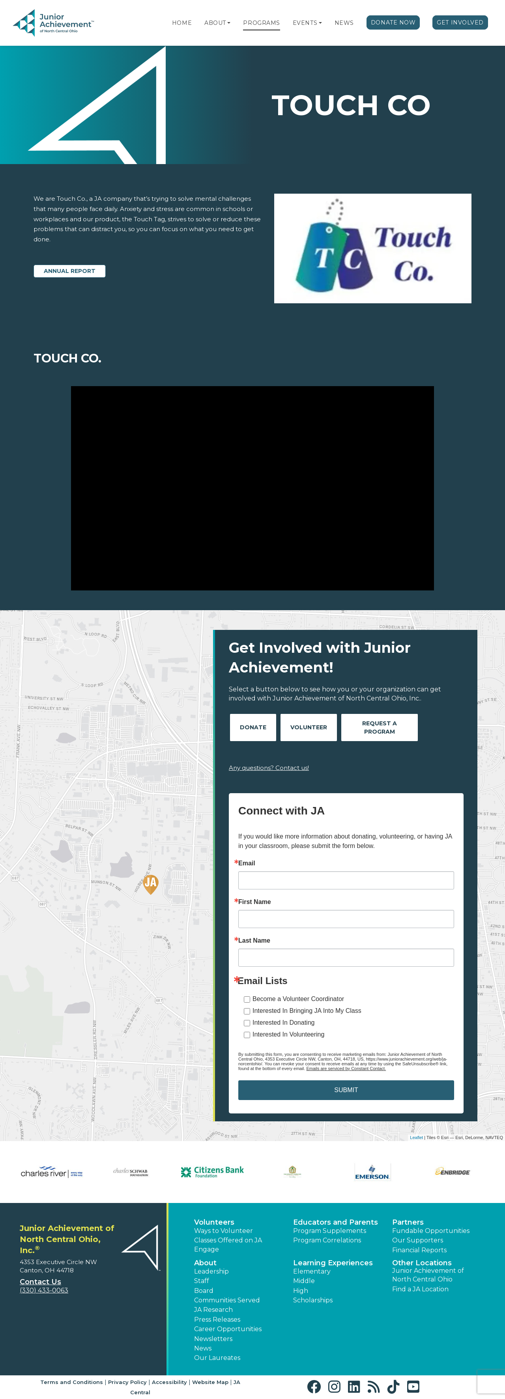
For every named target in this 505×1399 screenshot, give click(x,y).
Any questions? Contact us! (269, 767)
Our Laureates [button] (217, 1358)
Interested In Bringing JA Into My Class (306, 1010)
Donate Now (393, 22)
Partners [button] (408, 1222)
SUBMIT (346, 1090)
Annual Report (69, 271)
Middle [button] (304, 1281)
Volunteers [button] (214, 1222)
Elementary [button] (312, 1271)
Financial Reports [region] (419, 1250)
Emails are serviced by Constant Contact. (346, 1068)
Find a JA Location (420, 1289)
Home (182, 22)
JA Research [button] (213, 1309)
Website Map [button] (210, 1382)
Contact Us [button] (40, 1281)
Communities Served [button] (227, 1300)
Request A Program (379, 727)
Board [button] (203, 1290)
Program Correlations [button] (327, 1240)
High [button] (300, 1290)
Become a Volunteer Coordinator (298, 999)
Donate (253, 727)
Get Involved (460, 22)
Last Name (254, 941)
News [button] (202, 1348)
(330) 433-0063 (44, 1290)
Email (246, 863)
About (215, 22)
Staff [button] (201, 1281)
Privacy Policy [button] (127, 1382)
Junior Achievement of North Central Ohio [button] (428, 1275)
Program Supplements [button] (329, 1231)
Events (305, 22)
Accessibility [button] (169, 1382)
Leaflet (416, 1137)
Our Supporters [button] (417, 1240)
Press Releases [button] (217, 1319)
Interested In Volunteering (288, 1034)
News (344, 22)
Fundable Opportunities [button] (430, 1231)
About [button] (205, 1262)
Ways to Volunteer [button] (223, 1231)
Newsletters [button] (213, 1339)
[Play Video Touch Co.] (252, 488)
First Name (254, 902)
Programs (261, 22)
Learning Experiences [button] (333, 1262)
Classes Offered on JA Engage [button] (228, 1244)
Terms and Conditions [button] (71, 1382)
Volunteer (308, 727)
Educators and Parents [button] (335, 1222)
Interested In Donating (283, 1022)
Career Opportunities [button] (228, 1329)
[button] (228, 22)
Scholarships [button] (313, 1300)
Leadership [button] (211, 1271)
